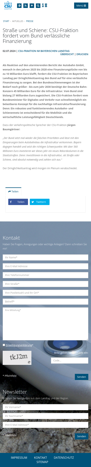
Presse (30, 21)
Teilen (13, 191)
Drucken (82, 54)
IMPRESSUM (19, 458)
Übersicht (67, 54)
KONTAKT (40, 458)
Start (6, 21)
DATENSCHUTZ (64, 458)
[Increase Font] (32, 5)
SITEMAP (42, 462)
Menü (81, 5)
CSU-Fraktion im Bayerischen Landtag (44, 51)
